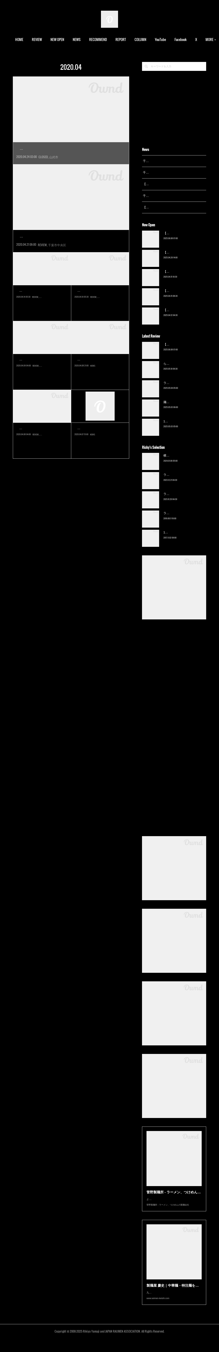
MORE (188, 39)
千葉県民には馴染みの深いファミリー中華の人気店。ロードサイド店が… (99, 319)
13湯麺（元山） (174, 538)
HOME (29, 39)
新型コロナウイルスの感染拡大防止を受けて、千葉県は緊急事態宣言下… (99, 457)
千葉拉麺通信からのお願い (100, 447)
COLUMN (150, 39)
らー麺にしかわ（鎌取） (39, 378)
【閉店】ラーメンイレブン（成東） (61, 149)
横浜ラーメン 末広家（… (40, 447)
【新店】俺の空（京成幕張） (182, 238)
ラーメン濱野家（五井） (179, 499)
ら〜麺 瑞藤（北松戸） (178, 369)
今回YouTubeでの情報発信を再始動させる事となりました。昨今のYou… (99, 388)
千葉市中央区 (57, 264)
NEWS (86, 39)
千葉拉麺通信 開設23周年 (160, 196)
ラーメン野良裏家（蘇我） (181, 388)
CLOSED (43, 166)
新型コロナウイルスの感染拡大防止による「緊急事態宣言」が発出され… (41, 319)
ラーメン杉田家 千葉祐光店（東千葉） (64, 246)
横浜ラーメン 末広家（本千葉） (184, 461)
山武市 (53, 166)
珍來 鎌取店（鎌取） (94, 310)
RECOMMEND (108, 39)
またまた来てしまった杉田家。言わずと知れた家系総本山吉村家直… (71, 255)
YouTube (170, 39)
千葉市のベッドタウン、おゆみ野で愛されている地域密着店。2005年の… (42, 388)
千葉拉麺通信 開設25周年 (160, 161)
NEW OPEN (67, 39)
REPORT (130, 39)
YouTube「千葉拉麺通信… (98, 378)
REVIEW (46, 39)
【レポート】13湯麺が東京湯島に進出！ (170, 184)
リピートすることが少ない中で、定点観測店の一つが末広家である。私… (41, 457)
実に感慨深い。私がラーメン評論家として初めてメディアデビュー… (71, 158)
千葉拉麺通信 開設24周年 (160, 172)
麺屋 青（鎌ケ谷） (175, 407)
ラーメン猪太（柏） (176, 518)
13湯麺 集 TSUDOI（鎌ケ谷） (183, 426)
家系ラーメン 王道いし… (40, 310)
